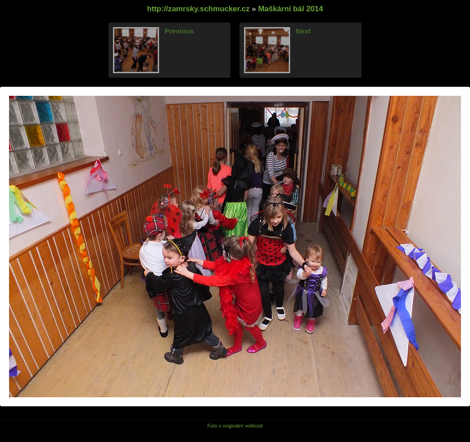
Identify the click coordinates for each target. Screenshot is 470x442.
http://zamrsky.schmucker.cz (198, 9)
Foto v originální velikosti (235, 425)
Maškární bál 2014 (290, 9)
